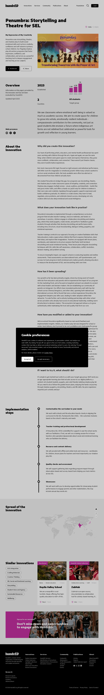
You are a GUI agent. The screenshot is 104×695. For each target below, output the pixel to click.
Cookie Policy (48, 353)
